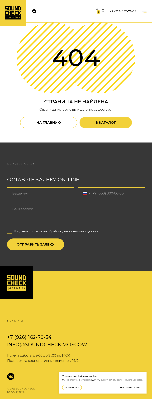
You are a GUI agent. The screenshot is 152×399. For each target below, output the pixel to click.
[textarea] (76, 214)
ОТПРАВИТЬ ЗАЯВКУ (35, 244)
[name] (40, 193)
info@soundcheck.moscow (47, 344)
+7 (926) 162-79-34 (123, 11)
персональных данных (81, 231)
